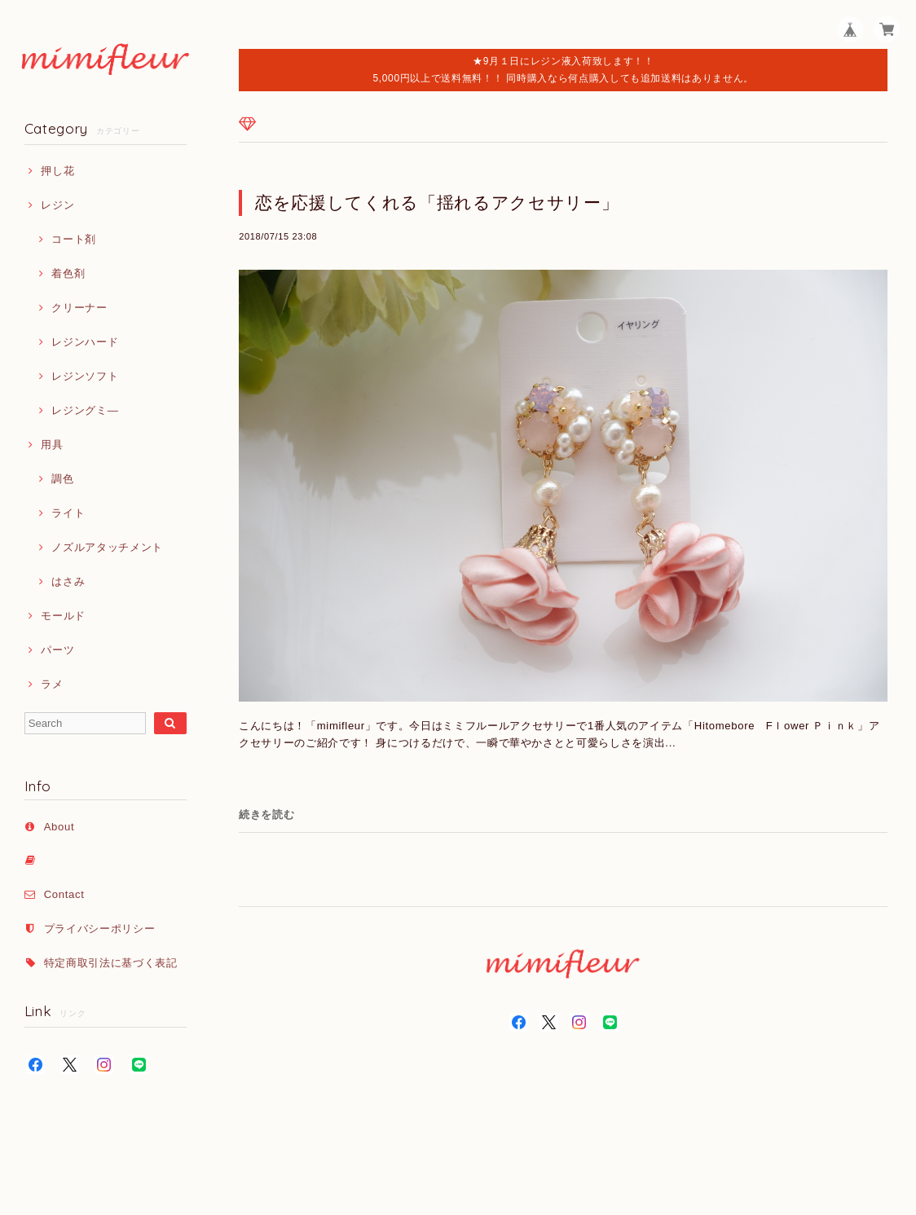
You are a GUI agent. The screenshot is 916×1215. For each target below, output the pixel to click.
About (59, 827)
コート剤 (73, 239)
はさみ (68, 581)
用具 (52, 444)
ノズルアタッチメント (107, 547)
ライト (68, 513)
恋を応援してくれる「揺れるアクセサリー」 (437, 202)
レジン (57, 205)
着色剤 (68, 273)
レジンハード (84, 342)
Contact (64, 894)
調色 (62, 479)
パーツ (57, 650)
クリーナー (79, 308)
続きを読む (266, 814)
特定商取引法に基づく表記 (111, 963)
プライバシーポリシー (100, 928)
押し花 (57, 171)
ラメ (52, 684)
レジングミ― (84, 410)
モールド (63, 616)
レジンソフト (84, 376)
